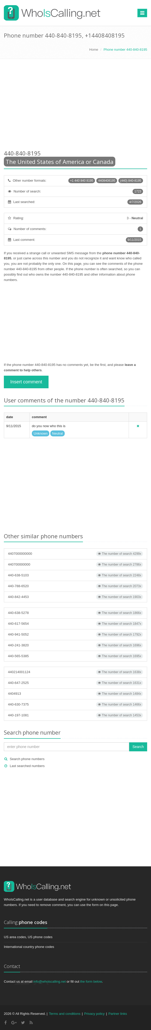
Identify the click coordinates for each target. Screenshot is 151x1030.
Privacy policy (94, 1014)
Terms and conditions (64, 1014)
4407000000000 (75, 553)
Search (138, 747)
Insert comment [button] (26, 381)
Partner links (117, 1014)
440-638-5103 (75, 575)
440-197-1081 (75, 715)
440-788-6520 (75, 586)
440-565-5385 (75, 656)
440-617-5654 (75, 623)
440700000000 (75, 564)
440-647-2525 (75, 682)
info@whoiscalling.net (49, 981)
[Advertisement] (75, 105)
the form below (91, 981)
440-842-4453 (75, 597)
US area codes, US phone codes (28, 937)
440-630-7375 (75, 704)
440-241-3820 (75, 645)
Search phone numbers (27, 759)
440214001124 (75, 672)
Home (93, 49)
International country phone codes (29, 947)
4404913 (75, 693)
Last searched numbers (27, 766)
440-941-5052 (75, 634)
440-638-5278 (75, 612)
